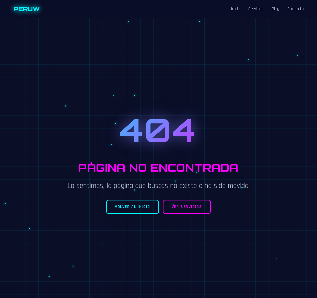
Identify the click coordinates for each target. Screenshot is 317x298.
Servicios (256, 9)
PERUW (27, 9)
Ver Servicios (187, 206)
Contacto (295, 9)
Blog (275, 9)
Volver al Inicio (132, 206)
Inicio (235, 9)
